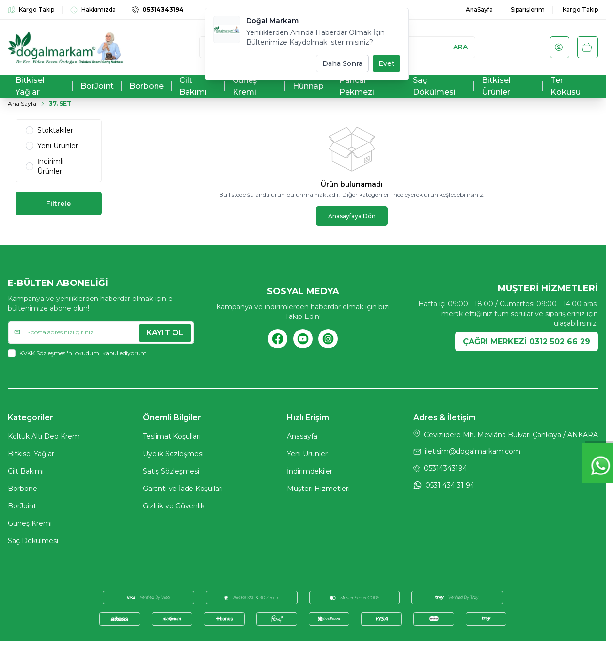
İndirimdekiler (309, 472)
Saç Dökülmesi (33, 542)
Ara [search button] (460, 47)
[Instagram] (328, 339)
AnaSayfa (479, 9)
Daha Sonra (342, 63)
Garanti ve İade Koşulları (183, 490)
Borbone (22, 490)
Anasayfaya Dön (352, 216)
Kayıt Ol (165, 332)
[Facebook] (277, 339)
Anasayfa (302, 437)
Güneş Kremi (30, 525)
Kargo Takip (580, 9)
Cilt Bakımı (26, 472)
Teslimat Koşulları (172, 437)
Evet (386, 63)
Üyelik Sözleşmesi (173, 455)
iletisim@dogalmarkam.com (472, 452)
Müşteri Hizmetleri (318, 490)
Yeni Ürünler (307, 455)
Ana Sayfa (22, 103)
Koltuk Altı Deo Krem (43, 437)
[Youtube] (303, 339)
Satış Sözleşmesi (171, 472)
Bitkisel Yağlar (31, 455)
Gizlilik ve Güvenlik (173, 507)
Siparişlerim (528, 9)
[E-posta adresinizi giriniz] (101, 333)
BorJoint (22, 507)
